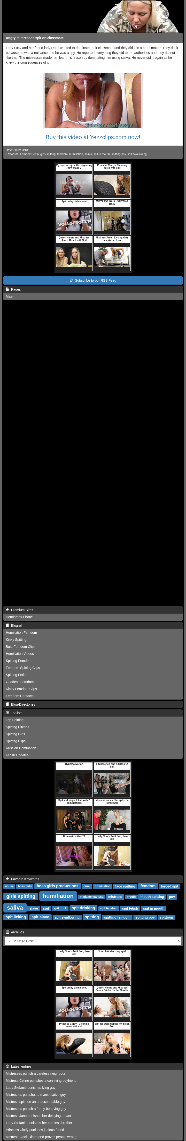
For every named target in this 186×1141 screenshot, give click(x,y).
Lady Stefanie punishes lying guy (30, 1088)
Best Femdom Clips (20, 647)
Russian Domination (21, 748)
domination (103, 886)
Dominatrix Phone (19, 617)
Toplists (14, 713)
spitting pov (118, 154)
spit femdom (108, 908)
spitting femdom (117, 917)
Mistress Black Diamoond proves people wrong (41, 1137)
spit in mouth (101, 154)
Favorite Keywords (22, 879)
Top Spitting (14, 720)
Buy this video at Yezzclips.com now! (93, 137)
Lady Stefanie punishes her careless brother (39, 1123)
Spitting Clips (16, 741)
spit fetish (130, 908)
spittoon (166, 917)
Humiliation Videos (20, 654)
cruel (87, 886)
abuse (9, 886)
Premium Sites (19, 610)
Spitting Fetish (16, 675)
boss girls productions (57, 886)
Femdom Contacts (19, 696)
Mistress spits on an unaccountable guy (35, 1102)
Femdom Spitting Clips (23, 668)
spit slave (40, 917)
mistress (115, 897)
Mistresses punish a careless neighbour (35, 1073)
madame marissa (91, 897)
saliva (88, 154)
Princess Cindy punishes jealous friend (35, 1130)
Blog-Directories (20, 704)
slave (34, 908)
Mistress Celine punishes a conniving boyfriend (41, 1080)
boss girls (25, 886)
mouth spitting (152, 897)
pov (172, 897)
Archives (15, 932)
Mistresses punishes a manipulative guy (36, 1095)
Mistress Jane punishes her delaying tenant (38, 1116)
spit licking (16, 917)
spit (46, 908)
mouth (131, 897)
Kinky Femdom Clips (21, 689)
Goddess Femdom (20, 682)
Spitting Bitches (17, 727)
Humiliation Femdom (21, 632)
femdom (62, 154)
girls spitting (48, 154)
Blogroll (14, 625)
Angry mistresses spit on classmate (35, 38)
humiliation (76, 154)
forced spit (169, 886)
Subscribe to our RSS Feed (93, 280)
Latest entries (18, 1066)
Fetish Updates (17, 755)
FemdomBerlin (29, 154)
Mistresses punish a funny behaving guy (36, 1109)
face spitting (125, 886)
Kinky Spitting (16, 640)
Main (9, 296)
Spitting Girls (15, 734)
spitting (92, 917)
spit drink (60, 908)
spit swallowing (137, 154)
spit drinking (83, 908)
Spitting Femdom (18, 661)
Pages (13, 289)
